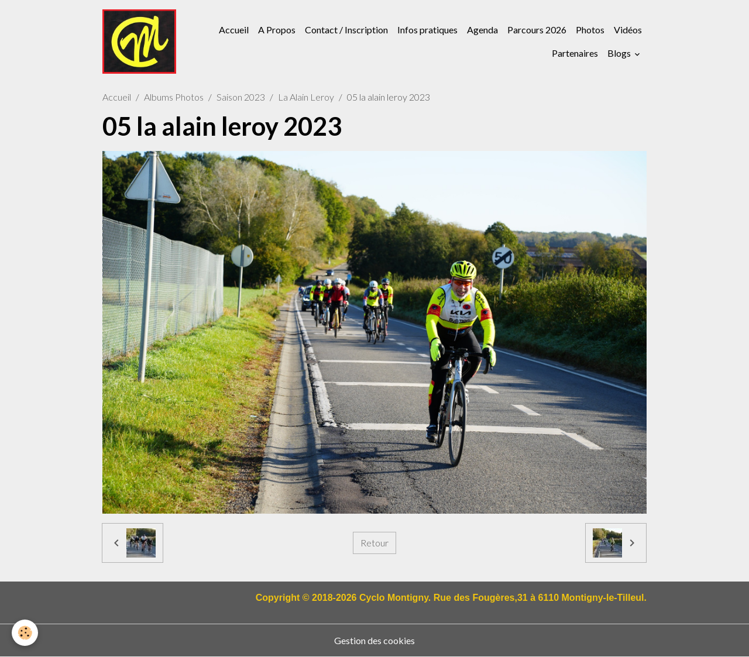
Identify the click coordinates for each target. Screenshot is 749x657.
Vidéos (628, 29)
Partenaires (575, 53)
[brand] (139, 41)
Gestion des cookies (374, 640)
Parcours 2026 (536, 29)
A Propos (277, 29)
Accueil (234, 29)
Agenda (482, 29)
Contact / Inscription (346, 29)
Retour (374, 542)
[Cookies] (25, 633)
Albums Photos (174, 96)
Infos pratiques (427, 29)
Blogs (620, 53)
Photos (590, 29)
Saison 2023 (241, 96)
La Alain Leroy (306, 96)
